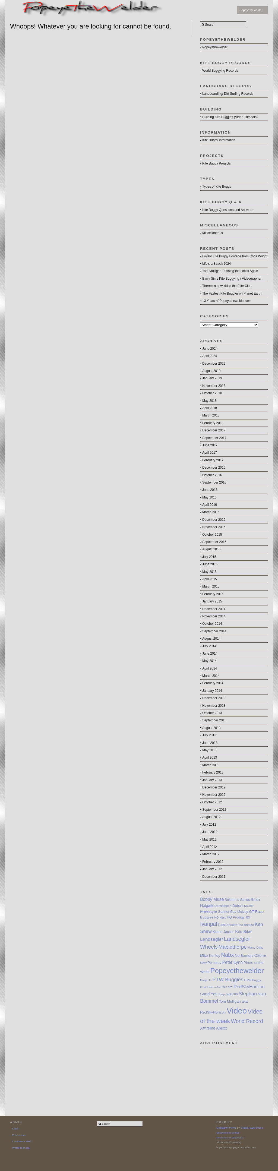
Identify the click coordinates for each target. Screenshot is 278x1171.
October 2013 (212, 713)
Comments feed (21, 1141)
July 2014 (209, 646)
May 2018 (209, 401)
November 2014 (213, 616)
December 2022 (213, 363)
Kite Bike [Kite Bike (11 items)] (243, 931)
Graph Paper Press (252, 1127)
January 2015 (212, 601)
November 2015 (213, 527)
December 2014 (213, 609)
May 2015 (209, 572)
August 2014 (211, 638)
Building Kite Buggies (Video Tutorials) (230, 117)
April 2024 (209, 356)
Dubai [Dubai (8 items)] (237, 906)
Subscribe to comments (230, 1137)
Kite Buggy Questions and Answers (227, 210)
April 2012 (209, 847)
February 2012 (212, 862)
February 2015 (212, 594)
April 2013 (209, 757)
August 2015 (211, 549)
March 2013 (210, 765)
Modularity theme (226, 1127)
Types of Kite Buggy (216, 186)
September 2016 (214, 482)
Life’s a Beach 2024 (216, 264)
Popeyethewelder (251, 10)
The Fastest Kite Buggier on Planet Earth (231, 293)
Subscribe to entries (227, 1132)
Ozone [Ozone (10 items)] (260, 955)
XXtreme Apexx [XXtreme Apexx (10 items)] (213, 1028)
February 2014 (212, 683)
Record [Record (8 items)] (227, 987)
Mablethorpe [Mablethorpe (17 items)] (233, 947)
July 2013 (209, 735)
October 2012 (212, 802)
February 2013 (212, 772)
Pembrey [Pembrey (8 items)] (214, 963)
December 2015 (213, 520)
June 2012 (209, 832)
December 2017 (213, 430)
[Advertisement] (234, 1074)
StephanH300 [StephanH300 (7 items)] (228, 994)
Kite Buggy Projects (216, 163)
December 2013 (213, 698)
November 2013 (213, 706)
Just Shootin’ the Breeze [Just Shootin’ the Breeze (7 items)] (237, 924)
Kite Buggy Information (218, 140)
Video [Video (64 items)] (237, 1010)
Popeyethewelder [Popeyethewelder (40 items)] (237, 970)
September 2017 (214, 438)
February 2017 (212, 460)
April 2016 (209, 505)
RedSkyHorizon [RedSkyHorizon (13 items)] (249, 986)
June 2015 (209, 564)
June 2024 (209, 349)
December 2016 (213, 467)
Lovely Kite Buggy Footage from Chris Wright (234, 256)
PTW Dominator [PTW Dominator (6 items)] (210, 987)
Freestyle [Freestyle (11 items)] (208, 911)
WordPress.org (21, 1147)
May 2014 (209, 661)
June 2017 (209, 445)
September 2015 (214, 542)
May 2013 (209, 750)
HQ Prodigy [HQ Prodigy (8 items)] (235, 917)
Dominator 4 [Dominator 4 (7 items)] (223, 905)
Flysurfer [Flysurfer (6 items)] (248, 905)
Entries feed (19, 1135)
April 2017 (209, 452)
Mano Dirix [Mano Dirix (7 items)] (255, 947)
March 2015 (210, 586)
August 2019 (211, 371)
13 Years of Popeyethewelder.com (226, 301)
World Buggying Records (220, 70)
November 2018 (213, 386)
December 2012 (213, 787)
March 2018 (210, 415)
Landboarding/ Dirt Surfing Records (227, 94)
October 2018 (212, 393)
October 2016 (212, 475)
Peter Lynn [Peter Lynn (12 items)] (232, 962)
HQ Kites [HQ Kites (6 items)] (220, 917)
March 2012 (210, 854)
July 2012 (209, 824)
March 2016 (210, 512)
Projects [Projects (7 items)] (205, 980)
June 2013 (209, 743)
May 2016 (209, 497)
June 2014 (209, 653)
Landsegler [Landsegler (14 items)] (211, 939)
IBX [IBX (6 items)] (247, 917)
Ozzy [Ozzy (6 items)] (203, 962)
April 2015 (209, 579)
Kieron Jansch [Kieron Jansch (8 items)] (223, 932)
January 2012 (212, 869)
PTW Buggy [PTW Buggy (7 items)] (252, 980)
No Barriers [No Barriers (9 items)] (244, 956)
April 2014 (209, 668)
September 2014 (214, 631)
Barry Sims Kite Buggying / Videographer (231, 278)
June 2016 (209, 490)
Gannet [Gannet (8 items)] (223, 912)
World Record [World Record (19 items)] (247, 1021)
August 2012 (211, 817)
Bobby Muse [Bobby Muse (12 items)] (212, 899)
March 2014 (210, 676)
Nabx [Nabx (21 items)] (227, 955)
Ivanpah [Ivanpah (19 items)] (209, 924)
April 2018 (209, 408)
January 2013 (212, 780)
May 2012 (209, 839)
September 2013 (214, 720)
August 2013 (211, 728)
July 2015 (209, 557)
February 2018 (212, 423)
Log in (15, 1128)
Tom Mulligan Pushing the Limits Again (230, 271)
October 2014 (212, 624)
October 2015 (212, 534)
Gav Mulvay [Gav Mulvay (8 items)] (239, 912)
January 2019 (212, 378)
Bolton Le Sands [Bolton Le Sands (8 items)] (237, 900)
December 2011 (213, 877)
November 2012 (213, 795)
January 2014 (212, 691)
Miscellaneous (212, 233)
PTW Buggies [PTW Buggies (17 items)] (227, 979)
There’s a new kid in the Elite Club (226, 286)
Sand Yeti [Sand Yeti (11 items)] (208, 994)
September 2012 (214, 810)
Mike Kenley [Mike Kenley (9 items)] (210, 956)
